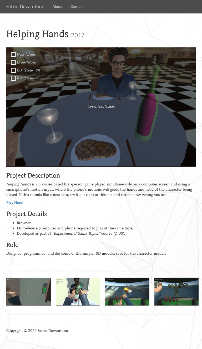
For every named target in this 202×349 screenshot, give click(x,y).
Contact (77, 6)
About (57, 6)
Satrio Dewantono (25, 6)
